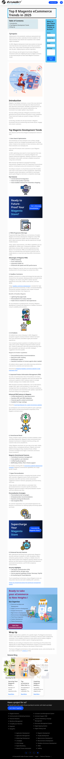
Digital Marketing (20, 746)
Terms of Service (45, 756)
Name (49, 33)
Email (48, 43)
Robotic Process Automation (23, 748)
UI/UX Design (19, 743)
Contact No (50, 38)
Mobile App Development (23, 738)
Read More (11, 694)
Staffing (40, 748)
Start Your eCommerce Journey (15, 626)
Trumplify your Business (16, 723)
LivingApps (19, 740)
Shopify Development (43, 735)
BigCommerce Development (45, 738)
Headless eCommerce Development (47, 743)
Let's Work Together (16, 708)
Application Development (23, 733)
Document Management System (43, 723)
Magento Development (44, 733)
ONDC (39, 746)
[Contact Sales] (53, 2)
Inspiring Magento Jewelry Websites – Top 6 (37, 685)
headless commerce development (21, 286)
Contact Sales (53, 2)
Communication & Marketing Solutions (20, 716)
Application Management (23, 735)
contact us (25, 650)
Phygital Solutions (14, 713)
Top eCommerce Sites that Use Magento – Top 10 (25, 685)
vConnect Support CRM (41, 716)
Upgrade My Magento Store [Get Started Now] (34, 529)
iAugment (12, 726)
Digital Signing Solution (41, 726)
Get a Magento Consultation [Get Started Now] (35, 207)
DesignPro (12, 729)
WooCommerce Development (45, 740)
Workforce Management (16, 721)
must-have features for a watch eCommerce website (28, 405)
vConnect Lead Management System (44, 713)
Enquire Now (51, 58)
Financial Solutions (15, 718)
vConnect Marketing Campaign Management (43, 720)
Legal (36, 756)
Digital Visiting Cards (40, 728)
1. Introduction (13, 23)
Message (49, 48)
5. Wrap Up (12, 27)
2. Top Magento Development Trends (19, 25)
